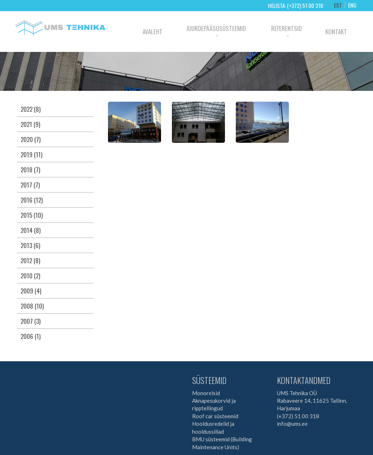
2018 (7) (30, 169)
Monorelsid (206, 393)
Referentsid (286, 28)
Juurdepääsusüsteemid (216, 28)
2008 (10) (32, 305)
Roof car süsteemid (215, 416)
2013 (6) (30, 245)
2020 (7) (30, 139)
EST (338, 5)
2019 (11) (31, 154)
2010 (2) (30, 275)
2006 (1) (30, 336)
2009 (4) (31, 290)
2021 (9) (30, 124)
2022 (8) (30, 109)
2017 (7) (30, 184)
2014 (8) (30, 230)
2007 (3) (30, 321)
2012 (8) (30, 260)
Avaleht (152, 31)
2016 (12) (32, 199)
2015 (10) (32, 215)
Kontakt (336, 31)
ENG (352, 5)
